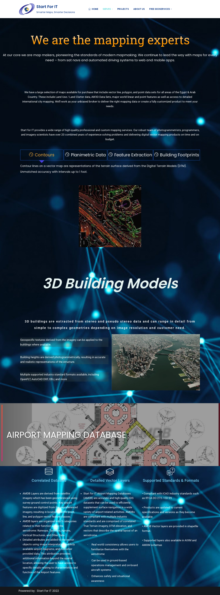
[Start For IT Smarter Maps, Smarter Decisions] (47, 9)
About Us (139, 9)
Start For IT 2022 (48, 591)
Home (93, 9)
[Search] (175, 9)
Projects (123, 9)
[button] (112, 9)
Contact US (191, 9)
